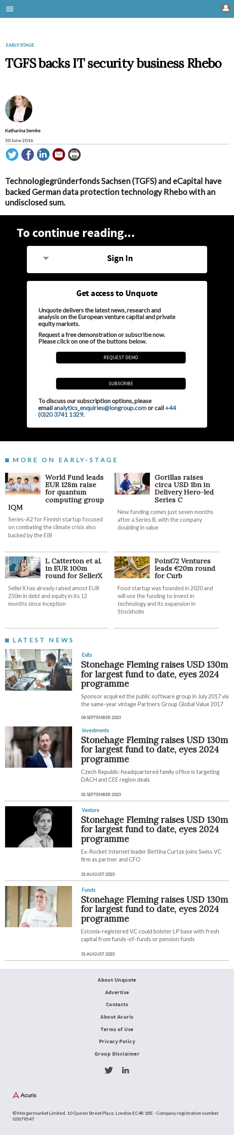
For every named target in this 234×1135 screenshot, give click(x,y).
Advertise (117, 992)
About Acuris (116, 1017)
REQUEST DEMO (121, 357)
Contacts (117, 1005)
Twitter (108, 1070)
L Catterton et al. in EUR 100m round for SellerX (73, 568)
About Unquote (117, 980)
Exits (87, 655)
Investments (95, 730)
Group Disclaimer (117, 1054)
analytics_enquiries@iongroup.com (100, 407)
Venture (90, 810)
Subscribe (121, 384)
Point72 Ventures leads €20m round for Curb (185, 568)
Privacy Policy (117, 1042)
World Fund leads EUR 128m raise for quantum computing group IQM (56, 492)
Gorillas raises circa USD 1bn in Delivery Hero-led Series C (184, 488)
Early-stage (20, 45)
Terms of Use (116, 1029)
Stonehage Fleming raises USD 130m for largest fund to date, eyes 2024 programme (154, 674)
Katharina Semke (22, 130)
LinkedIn (125, 1070)
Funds (88, 890)
